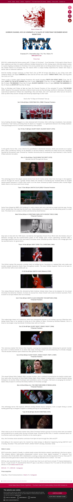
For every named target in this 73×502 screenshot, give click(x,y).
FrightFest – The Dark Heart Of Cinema (35, 1)
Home (9, 1)
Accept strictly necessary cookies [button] (57, 496)
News (13, 1)
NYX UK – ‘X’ (5, 468)
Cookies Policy (18, 495)
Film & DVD (55, 1)
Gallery (49, 1)
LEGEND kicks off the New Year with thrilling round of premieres (55, 481)
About (17, 1)
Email (25, 475)
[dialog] (36, 495)
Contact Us (62, 1)
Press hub (36, 59)
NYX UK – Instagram (17, 468)
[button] (25, 500)
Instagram (33, 475)
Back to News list (36, 29)
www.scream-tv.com (17, 464)
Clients (22, 1)
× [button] (71, 489)
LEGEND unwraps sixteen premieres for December (15, 481)
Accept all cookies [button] (57, 493)
